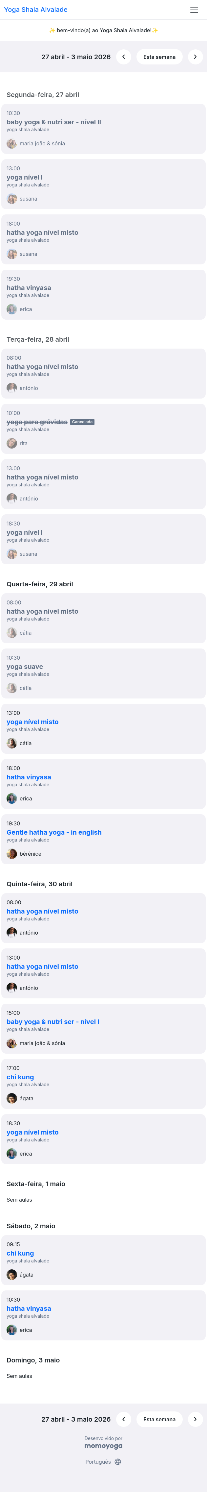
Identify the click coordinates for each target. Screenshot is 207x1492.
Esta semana (159, 57)
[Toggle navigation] (194, 10)
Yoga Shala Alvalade (36, 9)
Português (103, 1462)
